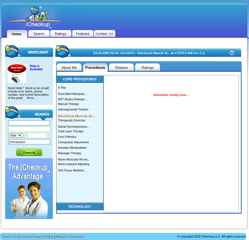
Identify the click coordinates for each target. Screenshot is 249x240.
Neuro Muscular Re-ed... (80, 159)
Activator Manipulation (72, 147)
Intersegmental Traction (73, 109)
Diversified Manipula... (80, 93)
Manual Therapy (68, 104)
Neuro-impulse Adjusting (74, 164)
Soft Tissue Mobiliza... (80, 170)
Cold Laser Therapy (70, 131)
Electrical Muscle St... (80, 115)
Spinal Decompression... (80, 126)
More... (31, 97)
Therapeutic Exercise (71, 120)
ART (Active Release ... (80, 99)
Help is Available (36, 67)
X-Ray (62, 87)
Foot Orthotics (67, 136)
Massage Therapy (69, 153)
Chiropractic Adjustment (73, 142)
